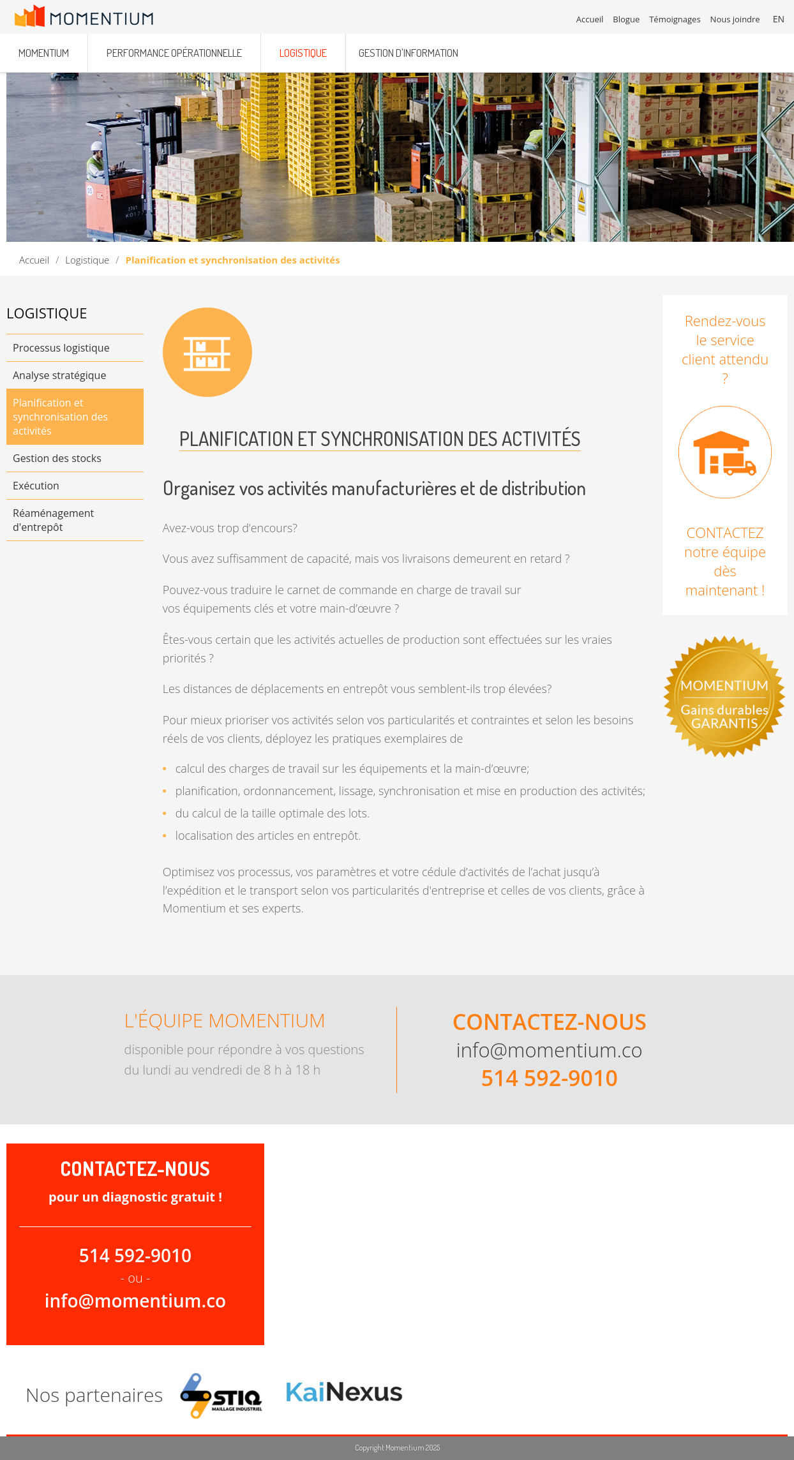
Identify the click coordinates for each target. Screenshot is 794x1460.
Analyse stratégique (59, 375)
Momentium (44, 52)
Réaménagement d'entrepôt (53, 520)
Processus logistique (61, 348)
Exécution (36, 486)
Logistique (87, 259)
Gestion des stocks (57, 458)
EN (778, 19)
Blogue (626, 19)
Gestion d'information (408, 52)
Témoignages (674, 19)
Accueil (34, 259)
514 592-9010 (549, 1077)
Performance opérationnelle (174, 52)
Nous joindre (735, 19)
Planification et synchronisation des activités (60, 417)
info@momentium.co (549, 1049)
